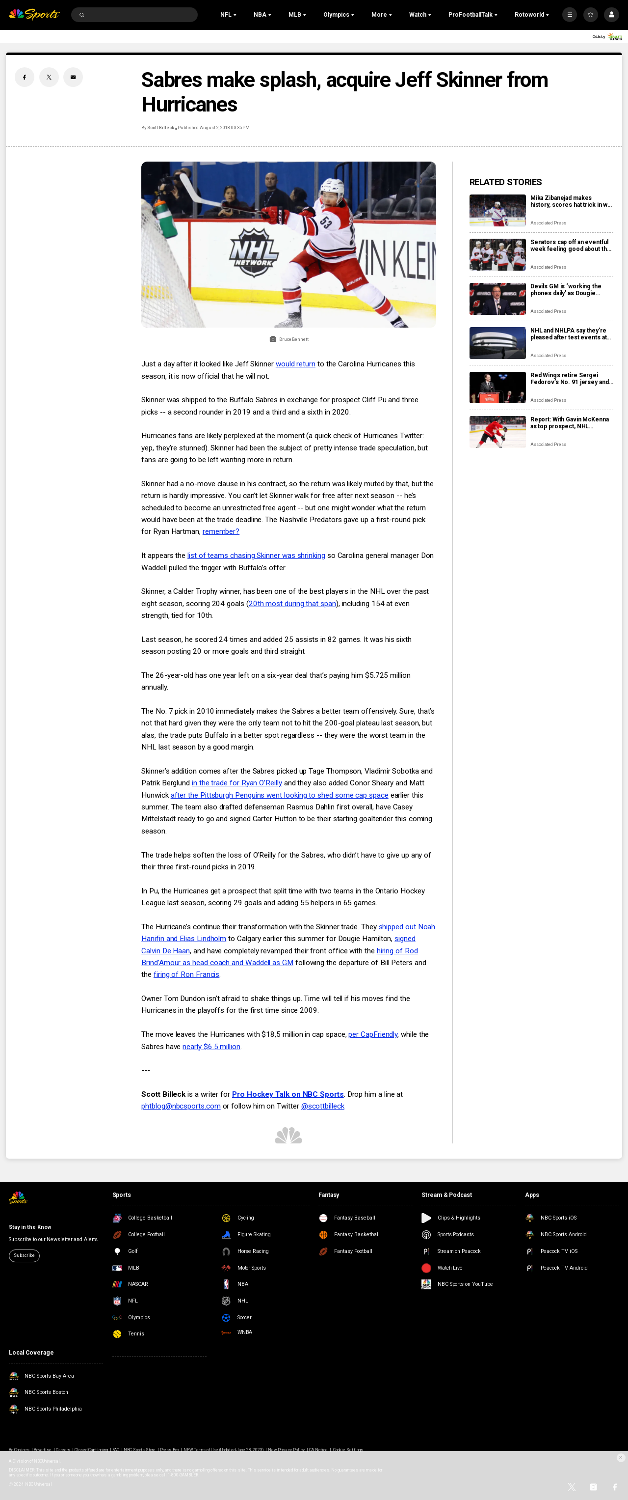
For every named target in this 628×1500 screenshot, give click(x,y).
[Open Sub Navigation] (236, 15)
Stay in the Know (30, 1227)
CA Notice (318, 1449)
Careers (63, 1449)
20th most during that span (292, 603)
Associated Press (548, 223)
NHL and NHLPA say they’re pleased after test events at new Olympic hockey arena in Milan (570, 334)
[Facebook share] (24, 77)
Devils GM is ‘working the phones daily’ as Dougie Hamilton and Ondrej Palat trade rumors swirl (566, 290)
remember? (221, 531)
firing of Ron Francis (186, 974)
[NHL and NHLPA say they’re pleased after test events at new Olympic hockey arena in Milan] (498, 343)
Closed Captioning (91, 1449)
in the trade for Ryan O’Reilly (237, 782)
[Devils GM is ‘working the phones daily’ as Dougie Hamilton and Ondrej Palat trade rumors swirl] (498, 299)
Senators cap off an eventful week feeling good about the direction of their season (570, 245)
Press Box (169, 1449)
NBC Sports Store (140, 1449)
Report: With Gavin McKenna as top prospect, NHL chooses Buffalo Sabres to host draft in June (569, 423)
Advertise (43, 1449)
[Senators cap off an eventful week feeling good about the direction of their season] (498, 255)
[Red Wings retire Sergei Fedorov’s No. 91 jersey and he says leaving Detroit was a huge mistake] (498, 388)
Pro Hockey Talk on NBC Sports (288, 1094)
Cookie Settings (348, 1449)
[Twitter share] (49, 77)
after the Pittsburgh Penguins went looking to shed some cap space (280, 795)
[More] (569, 14)
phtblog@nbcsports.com (180, 1106)
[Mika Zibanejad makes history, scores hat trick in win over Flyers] (498, 210)
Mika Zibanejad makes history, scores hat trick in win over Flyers (571, 201)
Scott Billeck (160, 127)
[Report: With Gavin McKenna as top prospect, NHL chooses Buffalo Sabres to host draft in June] (498, 432)
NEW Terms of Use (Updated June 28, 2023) (223, 1449)
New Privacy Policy (286, 1449)
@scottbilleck (322, 1106)
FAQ (115, 1449)
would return (295, 364)
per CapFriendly (372, 1034)
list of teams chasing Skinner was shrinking (256, 555)
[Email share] (73, 77)
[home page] (34, 15)
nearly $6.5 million (211, 1046)
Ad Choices (19, 1449)
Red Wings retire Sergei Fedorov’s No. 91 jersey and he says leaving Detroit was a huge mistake (570, 379)
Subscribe (24, 1255)
